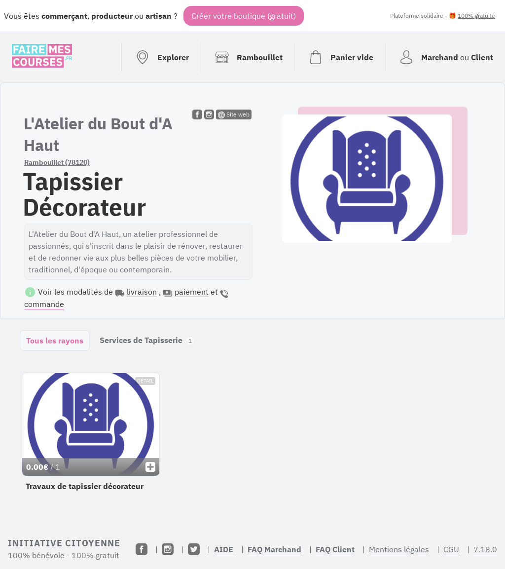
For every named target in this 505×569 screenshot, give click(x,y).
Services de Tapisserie (147, 340)
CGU (451, 549)
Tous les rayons (54, 340)
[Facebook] (141, 549)
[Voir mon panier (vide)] (339, 57)
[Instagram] (168, 549)
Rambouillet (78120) (57, 162)
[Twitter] (194, 549)
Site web (234, 114)
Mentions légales (399, 549)
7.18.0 (485, 549)
